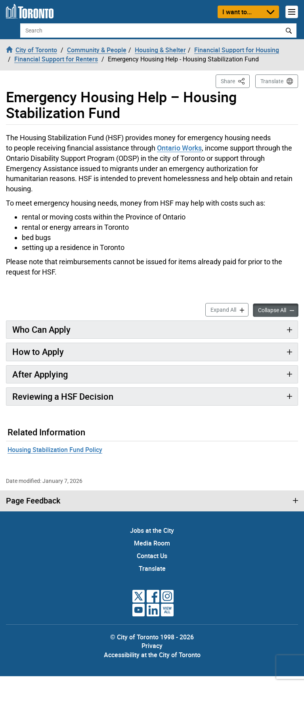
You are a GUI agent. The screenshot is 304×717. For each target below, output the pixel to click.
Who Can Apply (41, 329)
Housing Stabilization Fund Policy (55, 449)
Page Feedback (33, 500)
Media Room (152, 543)
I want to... (237, 12)
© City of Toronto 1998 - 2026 (152, 637)
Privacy (152, 645)
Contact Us (152, 555)
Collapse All (278, 309)
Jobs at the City (152, 530)
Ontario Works (179, 148)
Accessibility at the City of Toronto (152, 654)
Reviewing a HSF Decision (62, 396)
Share (235, 80)
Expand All (229, 309)
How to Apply (38, 351)
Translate (271, 81)
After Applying (40, 374)
